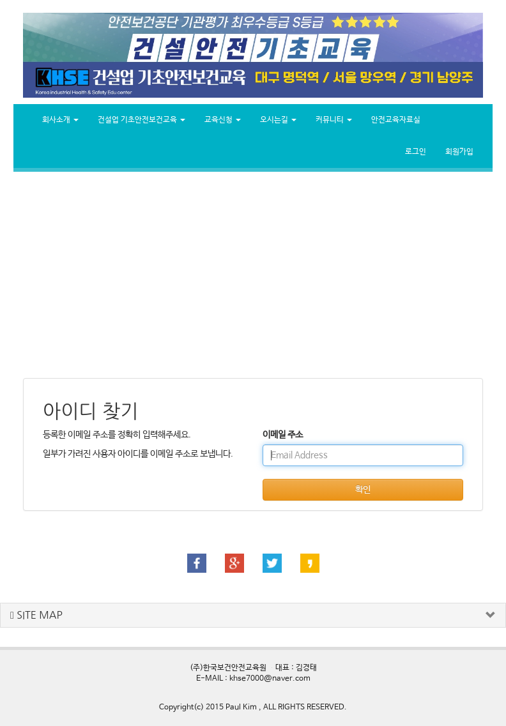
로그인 (415, 151)
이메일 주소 (283, 435)
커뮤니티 (334, 120)
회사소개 (60, 120)
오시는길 (278, 120)
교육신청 (222, 120)
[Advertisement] (253, 274)
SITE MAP (36, 615)
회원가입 (459, 151)
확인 (363, 490)
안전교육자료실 (395, 120)
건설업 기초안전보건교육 (141, 120)
